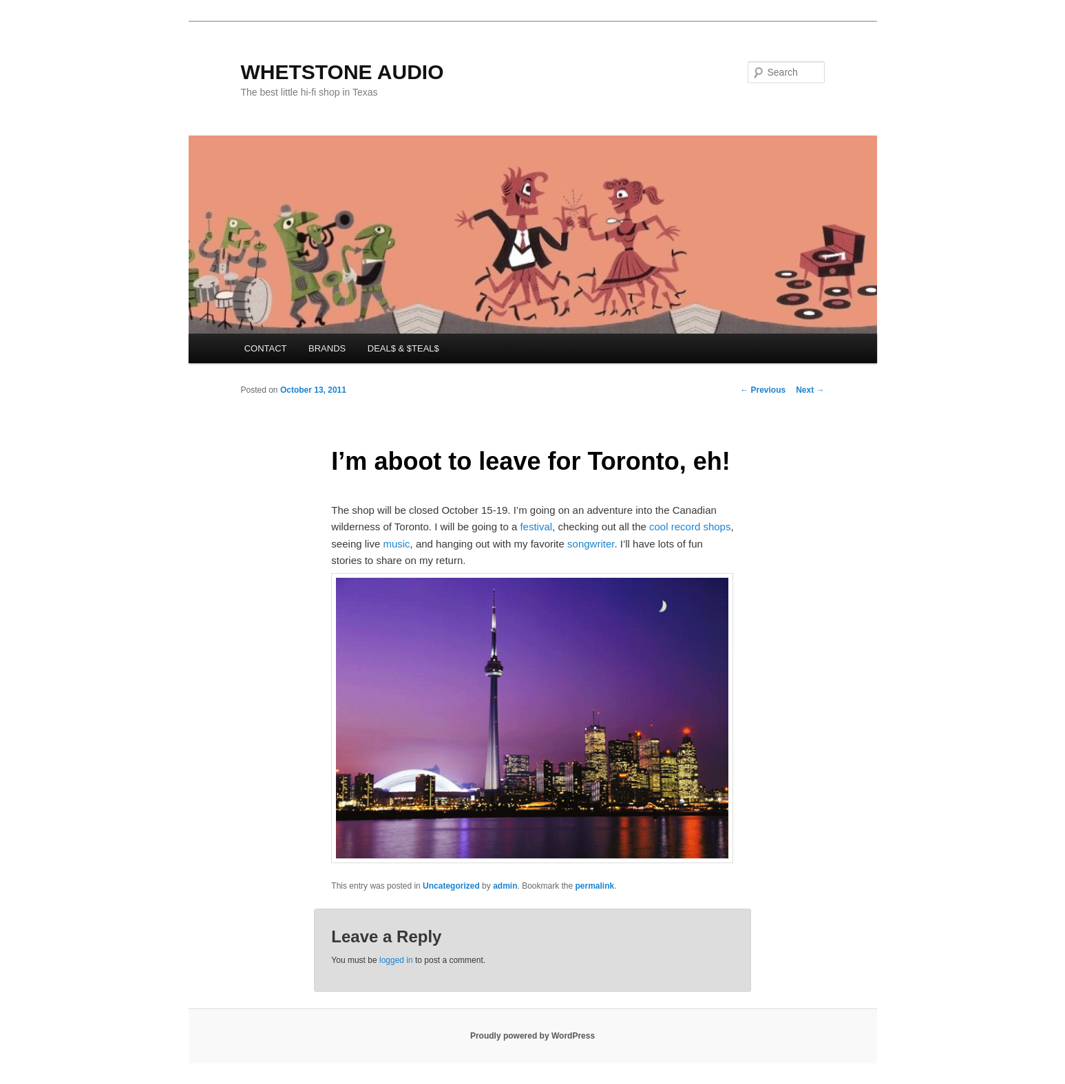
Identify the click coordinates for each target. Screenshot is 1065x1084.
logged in (396, 960)
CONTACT (265, 348)
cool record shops (689, 526)
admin (505, 886)
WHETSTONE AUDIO (342, 72)
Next (810, 390)
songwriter (590, 544)
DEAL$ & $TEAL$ (403, 348)
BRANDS (327, 348)
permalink (595, 886)
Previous (762, 390)
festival (536, 526)
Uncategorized (451, 886)
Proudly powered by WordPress (532, 1036)
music (396, 544)
